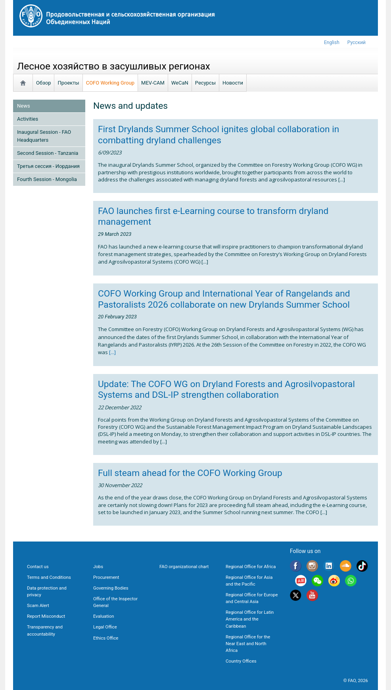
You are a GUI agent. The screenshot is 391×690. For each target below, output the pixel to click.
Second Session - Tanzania (47, 153)
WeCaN (179, 83)
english (331, 42)
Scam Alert (38, 605)
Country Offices (241, 661)
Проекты (68, 83)
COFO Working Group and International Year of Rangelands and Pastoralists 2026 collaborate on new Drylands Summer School (224, 299)
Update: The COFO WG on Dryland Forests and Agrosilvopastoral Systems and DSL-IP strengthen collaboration (226, 389)
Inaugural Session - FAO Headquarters (44, 136)
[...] (112, 352)
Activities (27, 119)
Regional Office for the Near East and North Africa (248, 643)
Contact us (38, 566)
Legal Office (105, 627)
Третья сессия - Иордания (48, 166)
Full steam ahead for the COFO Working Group (190, 473)
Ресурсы (205, 83)
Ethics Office (105, 638)
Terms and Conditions (49, 577)
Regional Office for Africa (251, 566)
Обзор (43, 83)
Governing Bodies (110, 588)
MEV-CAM (153, 83)
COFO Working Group (110, 83)
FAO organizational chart (184, 566)
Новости (232, 83)
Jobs (98, 566)
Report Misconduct (46, 616)
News (23, 106)
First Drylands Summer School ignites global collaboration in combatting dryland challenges (218, 134)
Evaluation (103, 616)
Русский (356, 42)
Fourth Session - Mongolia (47, 179)
